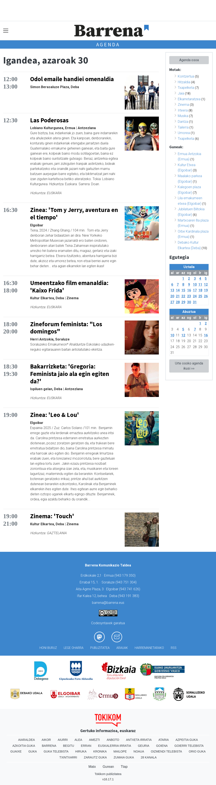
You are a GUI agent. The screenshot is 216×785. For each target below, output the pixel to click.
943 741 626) (130, 589)
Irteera (183, 110)
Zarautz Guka (95, 757)
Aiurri (63, 739)
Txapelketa (186, 88)
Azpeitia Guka (186, 739)
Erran (86, 745)
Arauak (122, 648)
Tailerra (183, 127)
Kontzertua (186, 76)
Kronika (100, 751)
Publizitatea (100, 648)
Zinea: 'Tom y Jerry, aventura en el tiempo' (74, 213)
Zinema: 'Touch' (52, 516)
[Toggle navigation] (5, 30)
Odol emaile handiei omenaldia (72, 79)
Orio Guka (197, 751)
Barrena (49, 745)
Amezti (94, 739)
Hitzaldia (184, 82)
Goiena (162, 745)
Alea (78, 739)
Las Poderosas (49, 120)
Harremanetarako (149, 648)
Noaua (139, 751)
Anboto (113, 739)
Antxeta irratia (139, 739)
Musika (183, 116)
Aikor (46, 739)
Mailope (120, 751)
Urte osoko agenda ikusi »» (189, 365)
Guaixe (16, 751)
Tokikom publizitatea (108, 774)
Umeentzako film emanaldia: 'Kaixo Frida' (69, 286)
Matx (92, 766)
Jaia (181, 93)
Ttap (124, 766)
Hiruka (80, 751)
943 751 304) (127, 582)
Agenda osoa (189, 60)
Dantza (183, 122)
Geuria (143, 745)
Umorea (184, 133)
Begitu (68, 745)
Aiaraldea (26, 739)
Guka (32, 751)
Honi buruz (48, 648)
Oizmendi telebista (166, 751)
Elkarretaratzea (189, 99)
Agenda (108, 44)
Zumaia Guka (124, 757)
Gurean (108, 766)
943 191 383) (129, 596)
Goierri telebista (188, 745)
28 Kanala (149, 757)
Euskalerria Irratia (114, 745)
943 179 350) (126, 575)
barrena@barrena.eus (108, 603)
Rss (173, 648)
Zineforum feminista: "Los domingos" (66, 327)
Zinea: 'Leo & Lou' (54, 415)
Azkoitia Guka (23, 745)
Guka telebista (56, 751)
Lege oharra (73, 648)
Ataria (163, 739)
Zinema (183, 105)
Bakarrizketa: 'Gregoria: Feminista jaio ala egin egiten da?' (69, 374)
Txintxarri (68, 757)
